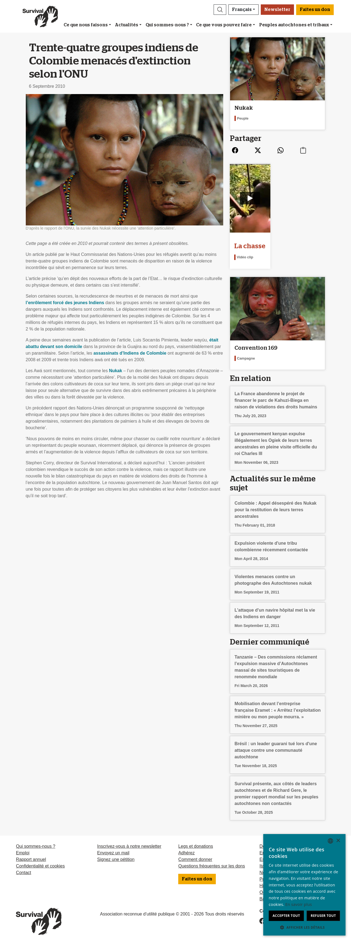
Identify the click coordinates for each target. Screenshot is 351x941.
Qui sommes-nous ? (167, 25)
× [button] (338, 841)
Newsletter (277, 9)
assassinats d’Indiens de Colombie (130, 353)
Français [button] (242, 9)
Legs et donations (195, 842)
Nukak (115, 370)
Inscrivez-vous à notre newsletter (129, 842)
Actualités (126, 25)
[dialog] (304, 885)
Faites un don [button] (315, 9)
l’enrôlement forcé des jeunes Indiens (65, 302)
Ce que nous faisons (86, 25)
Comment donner (195, 855)
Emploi (22, 849)
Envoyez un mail (113, 849)
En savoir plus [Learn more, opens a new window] (298, 904)
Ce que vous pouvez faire (224, 25)
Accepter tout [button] (286, 915)
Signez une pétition (115, 855)
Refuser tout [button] (323, 915)
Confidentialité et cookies (40, 862)
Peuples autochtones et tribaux (294, 25)
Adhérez (186, 849)
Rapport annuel (31, 855)
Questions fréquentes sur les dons (211, 862)
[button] (220, 9)
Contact (23, 868)
